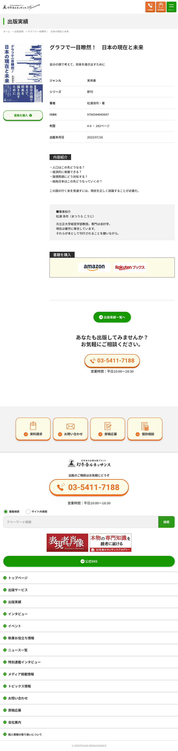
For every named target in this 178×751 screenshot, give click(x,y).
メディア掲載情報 (21, 674)
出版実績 (14, 601)
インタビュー (18, 613)
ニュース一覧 (18, 650)
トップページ (18, 577)
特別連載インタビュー (24, 662)
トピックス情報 (19, 686)
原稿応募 (14, 710)
